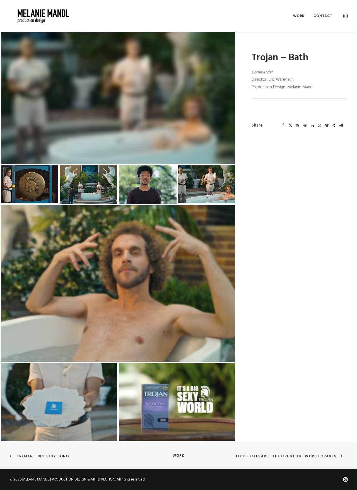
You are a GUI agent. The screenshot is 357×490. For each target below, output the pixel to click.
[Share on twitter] (290, 125)
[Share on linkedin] (312, 125)
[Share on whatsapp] (319, 125)
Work (298, 15)
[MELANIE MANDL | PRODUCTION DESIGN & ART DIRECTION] (36, 16)
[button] (345, 16)
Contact (322, 15)
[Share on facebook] (283, 125)
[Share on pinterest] (304, 125)
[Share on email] (341, 125)
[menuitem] (298, 16)
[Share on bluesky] (326, 125)
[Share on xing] (334, 125)
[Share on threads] (297, 125)
